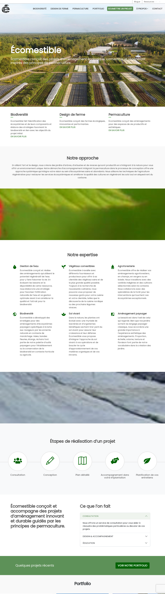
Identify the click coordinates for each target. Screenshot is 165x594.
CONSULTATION (90, 517)
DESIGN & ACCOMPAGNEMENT (98, 537)
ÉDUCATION (89, 544)
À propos (141, 8)
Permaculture (80, 8)
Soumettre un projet (120, 8)
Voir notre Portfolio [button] (132, 567)
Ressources (149, 1)
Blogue (137, 1)
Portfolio (98, 8)
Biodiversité (39, 8)
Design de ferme (59, 8)
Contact (157, 8)
